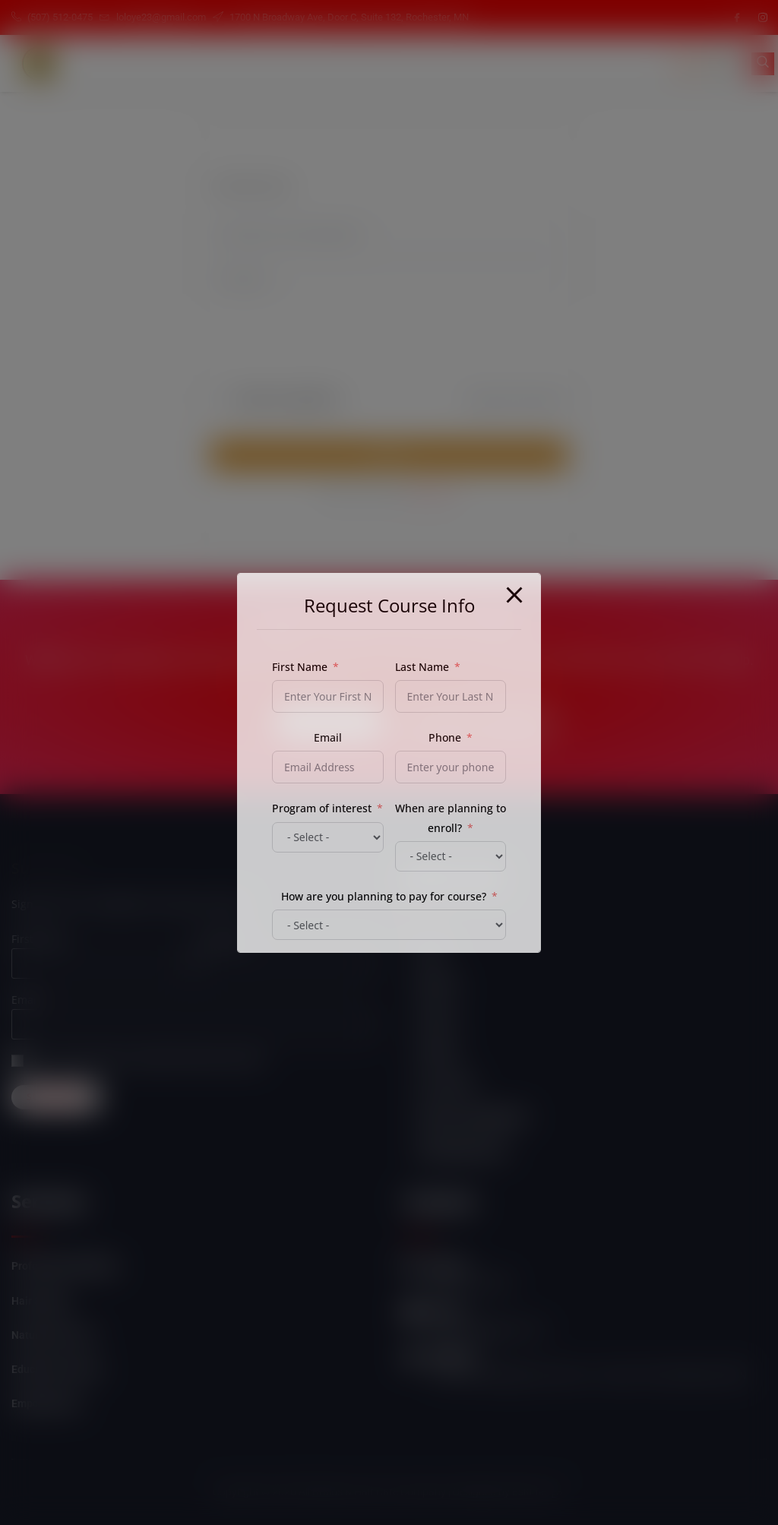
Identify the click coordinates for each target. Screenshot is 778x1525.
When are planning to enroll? (450, 817)
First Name (299, 667)
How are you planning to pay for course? (383, 896)
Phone (445, 737)
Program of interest (322, 808)
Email (328, 737)
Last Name (422, 667)
